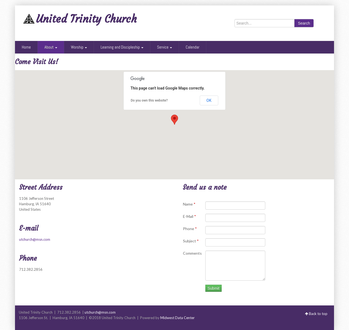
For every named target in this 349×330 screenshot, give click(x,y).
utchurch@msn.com (34, 239)
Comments (192, 253)
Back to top (316, 313)
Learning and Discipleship (122, 47)
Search (304, 23)
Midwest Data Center (177, 318)
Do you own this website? (149, 100)
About (50, 47)
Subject (191, 241)
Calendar (192, 47)
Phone (190, 228)
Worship (79, 47)
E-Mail (189, 216)
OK (208, 100)
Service (164, 47)
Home (26, 47)
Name (189, 204)
